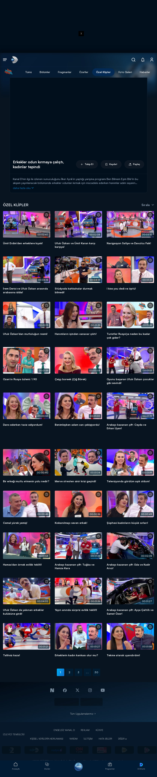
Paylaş (134, 164)
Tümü (28, 72)
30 (96, 672)
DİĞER (121, 738)
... (87, 672)
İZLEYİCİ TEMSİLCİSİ (13, 734)
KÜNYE (99, 730)
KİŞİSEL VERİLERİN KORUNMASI (46, 738)
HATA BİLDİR (105, 738)
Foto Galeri (125, 72)
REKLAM (85, 730)
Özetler (83, 72)
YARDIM (73, 738)
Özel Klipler (103, 72)
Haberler (145, 72)
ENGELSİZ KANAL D (64, 730)
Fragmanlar (64, 72)
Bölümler (45, 72)
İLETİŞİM (88, 738)
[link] (14, 60)
